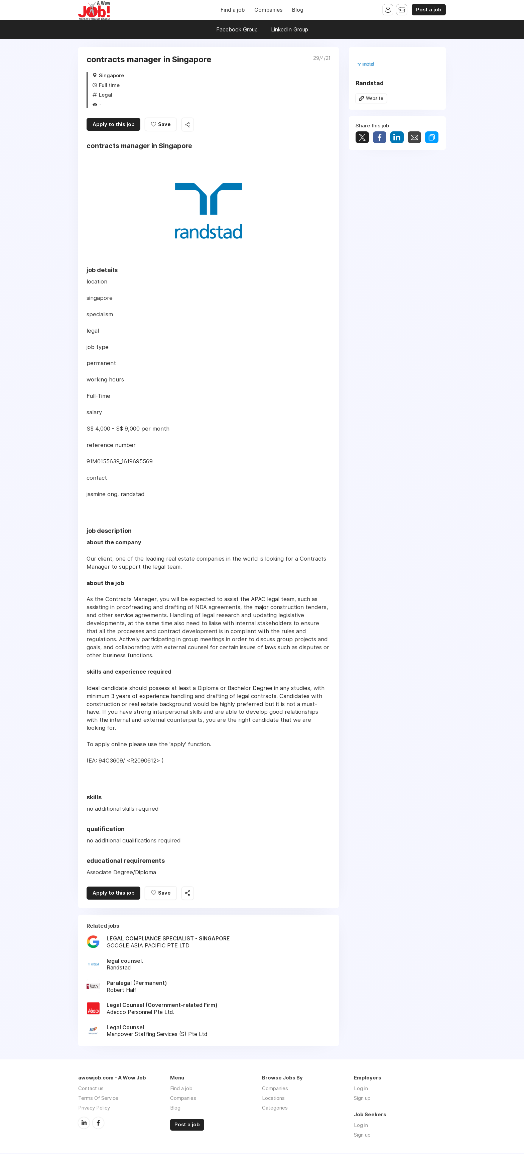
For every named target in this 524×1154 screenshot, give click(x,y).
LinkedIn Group (289, 29)
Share (379, 137)
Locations (273, 1099)
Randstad (370, 83)
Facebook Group (237, 29)
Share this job (188, 124)
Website (374, 98)
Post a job (428, 10)
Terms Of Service (98, 1099)
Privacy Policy (94, 1109)
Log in (361, 1089)
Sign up (362, 1099)
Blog (297, 10)
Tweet (362, 137)
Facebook (98, 1123)
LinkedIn (84, 1123)
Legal (105, 95)
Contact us (91, 1089)
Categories (275, 1109)
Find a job (233, 10)
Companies (268, 10)
